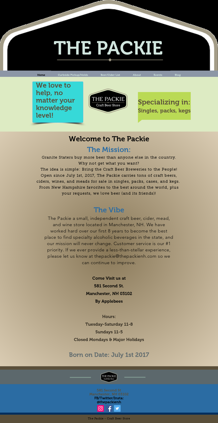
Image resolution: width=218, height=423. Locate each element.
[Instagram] (100, 408)
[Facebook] (109, 408)
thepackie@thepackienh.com (125, 256)
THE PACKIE (108, 47)
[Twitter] (117, 408)
